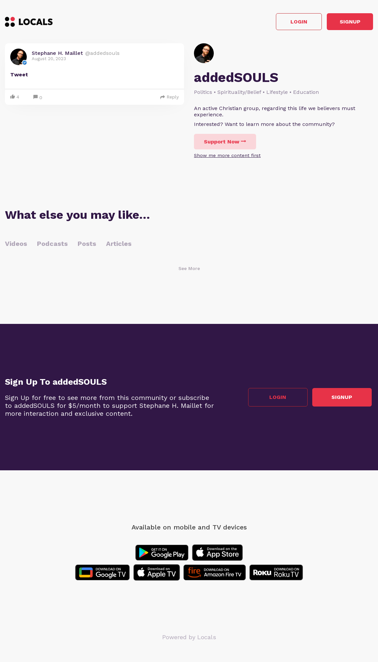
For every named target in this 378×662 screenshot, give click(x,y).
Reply (169, 98)
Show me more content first (227, 157)
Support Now (225, 143)
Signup (343, 22)
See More (189, 270)
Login (279, 22)
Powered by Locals (189, 638)
